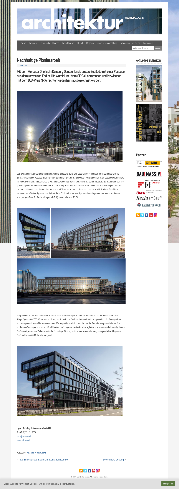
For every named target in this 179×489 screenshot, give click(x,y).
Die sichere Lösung (113, 459)
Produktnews (68, 43)
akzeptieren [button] (168, 484)
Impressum (148, 43)
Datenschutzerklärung (130, 43)
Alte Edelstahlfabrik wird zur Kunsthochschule (43, 459)
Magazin (90, 43)
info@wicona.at (24, 436)
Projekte (33, 43)
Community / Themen (49, 43)
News (23, 43)
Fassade (30, 452)
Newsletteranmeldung (107, 43)
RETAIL (80, 43)
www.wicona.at (23, 440)
